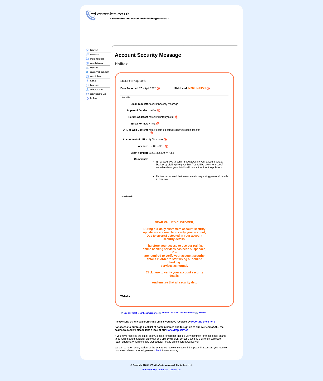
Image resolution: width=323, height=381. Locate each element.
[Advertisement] (161, 32)
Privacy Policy (150, 369)
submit (157, 350)
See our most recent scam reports (141, 313)
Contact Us (174, 369)
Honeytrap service (177, 330)
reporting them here (203, 321)
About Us (163, 369)
